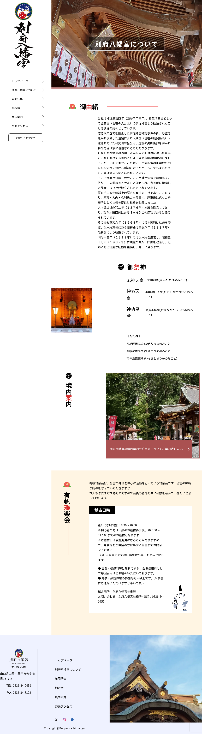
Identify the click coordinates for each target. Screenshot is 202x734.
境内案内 (17, 117)
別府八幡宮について (24, 90)
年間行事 (17, 99)
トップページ (20, 81)
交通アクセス (20, 126)
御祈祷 (16, 108)
